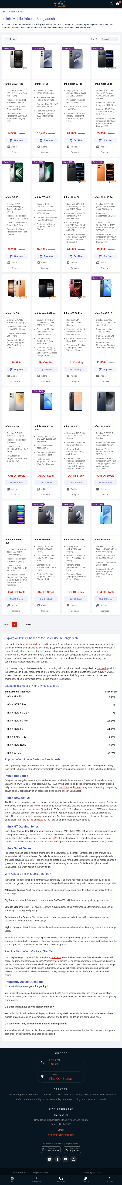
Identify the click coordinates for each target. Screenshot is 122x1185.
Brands (102, 1099)
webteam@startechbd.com (61, 1134)
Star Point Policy (53, 1099)
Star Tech (101, 668)
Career (68, 1099)
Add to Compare (13, 148)
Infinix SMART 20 (14, 84)
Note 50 (40, 809)
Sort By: (95, 39)
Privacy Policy (81, 1094)
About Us (47, 1094)
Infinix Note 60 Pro (103, 197)
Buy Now (16, 140)
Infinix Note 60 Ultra (44, 313)
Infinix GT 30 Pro (43, 197)
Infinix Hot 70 (12, 313)
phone (23, 651)
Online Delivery (63, 1094)
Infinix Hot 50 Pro (103, 426)
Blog (78, 1099)
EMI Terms (33, 1094)
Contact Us (89, 1099)
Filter (10, 39)
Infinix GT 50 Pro (73, 313)
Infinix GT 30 (11, 197)
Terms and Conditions (103, 1094)
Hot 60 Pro (64, 787)
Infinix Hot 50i (12, 426)
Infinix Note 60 (71, 197)
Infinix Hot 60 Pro (103, 539)
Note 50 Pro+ (44, 819)
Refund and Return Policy (28, 1099)
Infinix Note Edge (103, 84)
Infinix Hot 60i (41, 84)
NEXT (28, 624)
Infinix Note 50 (42, 539)
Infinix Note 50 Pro (74, 539)
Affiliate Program (16, 1094)
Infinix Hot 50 (71, 426)
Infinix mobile (31, 644)
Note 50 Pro (27, 819)
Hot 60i (77, 787)
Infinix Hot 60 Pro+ (74, 84)
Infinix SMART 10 (103, 313)
